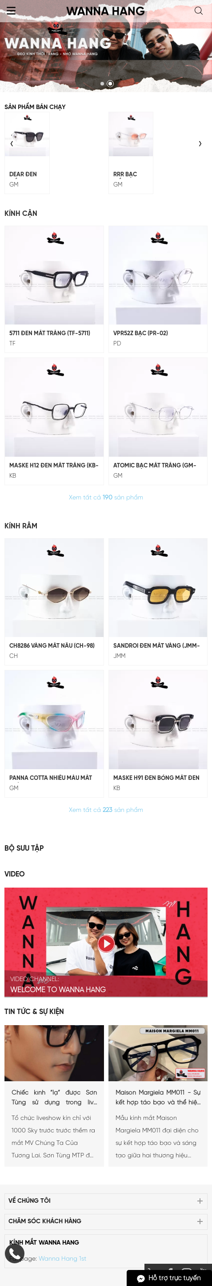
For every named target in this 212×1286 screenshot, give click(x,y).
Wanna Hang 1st (62, 1259)
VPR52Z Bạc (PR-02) (140, 334)
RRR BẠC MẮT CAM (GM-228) (126, 175)
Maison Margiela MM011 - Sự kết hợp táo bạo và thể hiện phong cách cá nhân (158, 1099)
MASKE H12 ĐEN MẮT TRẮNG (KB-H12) (54, 466)
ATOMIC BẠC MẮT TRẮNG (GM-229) (154, 466)
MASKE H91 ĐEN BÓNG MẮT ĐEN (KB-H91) (156, 779)
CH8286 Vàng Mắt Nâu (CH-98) (52, 646)
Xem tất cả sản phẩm (106, 498)
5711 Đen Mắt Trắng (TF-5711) (49, 334)
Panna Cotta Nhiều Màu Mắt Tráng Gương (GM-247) (50, 779)
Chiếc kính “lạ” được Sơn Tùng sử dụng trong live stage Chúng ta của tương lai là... (54, 1099)
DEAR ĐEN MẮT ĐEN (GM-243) (23, 175)
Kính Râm (20, 526)
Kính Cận (20, 214)
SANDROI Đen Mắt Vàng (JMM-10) (156, 646)
